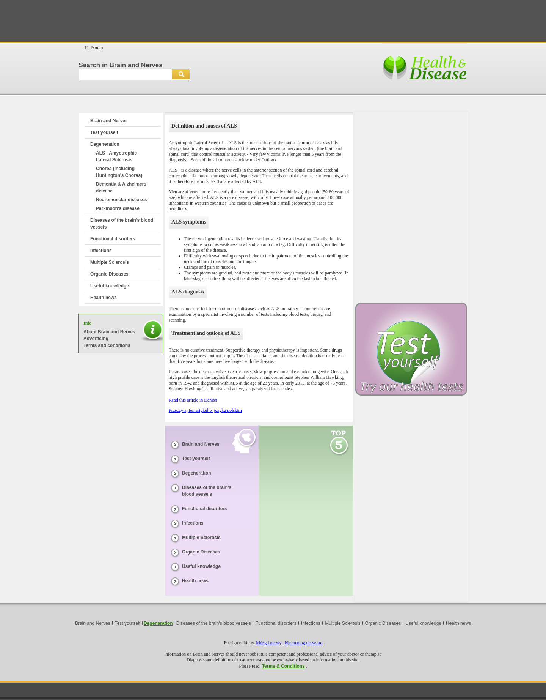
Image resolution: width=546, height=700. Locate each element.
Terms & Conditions (283, 666)
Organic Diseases (109, 274)
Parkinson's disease (118, 208)
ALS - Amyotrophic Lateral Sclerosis (116, 156)
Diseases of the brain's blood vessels (213, 623)
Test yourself (104, 132)
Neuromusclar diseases (121, 199)
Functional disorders (112, 238)
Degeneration (104, 144)
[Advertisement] (273, 21)
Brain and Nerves (109, 120)
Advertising (95, 338)
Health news (103, 297)
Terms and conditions (106, 345)
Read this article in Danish (193, 400)
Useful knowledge (109, 286)
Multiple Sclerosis (109, 262)
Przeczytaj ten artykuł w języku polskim (205, 410)
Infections (101, 250)
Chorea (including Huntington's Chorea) (119, 172)
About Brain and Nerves (109, 331)
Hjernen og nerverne (303, 642)
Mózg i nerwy (268, 642)
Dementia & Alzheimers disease (121, 187)
